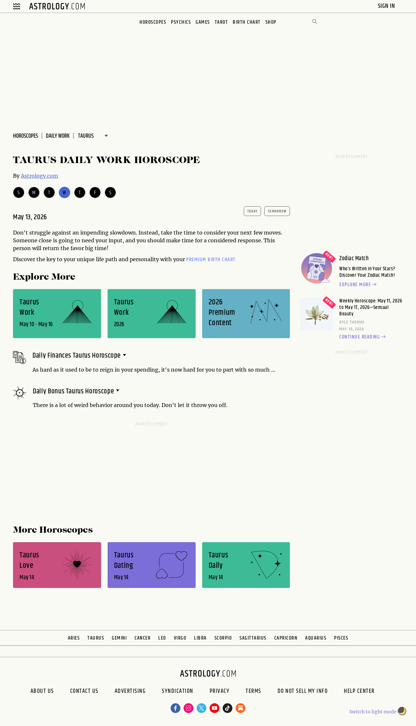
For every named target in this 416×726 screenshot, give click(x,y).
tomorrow (277, 211)
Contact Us (84, 692)
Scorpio (223, 638)
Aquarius (315, 638)
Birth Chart (247, 22)
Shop (271, 22)
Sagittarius (253, 638)
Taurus (95, 638)
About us (42, 692)
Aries (74, 638)
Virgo (180, 638)
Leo (162, 638)
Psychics (181, 22)
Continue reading (363, 337)
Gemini (119, 638)
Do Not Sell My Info (303, 692)
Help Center (359, 692)
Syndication (177, 692)
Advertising (130, 692)
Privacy (220, 692)
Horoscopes (152, 22)
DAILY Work (58, 136)
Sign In (387, 6)
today (252, 211)
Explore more (358, 285)
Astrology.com (39, 175)
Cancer (142, 638)
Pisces (341, 638)
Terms (253, 692)
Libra (200, 638)
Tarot (221, 22)
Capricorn (286, 638)
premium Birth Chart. (211, 260)
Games (203, 22)
